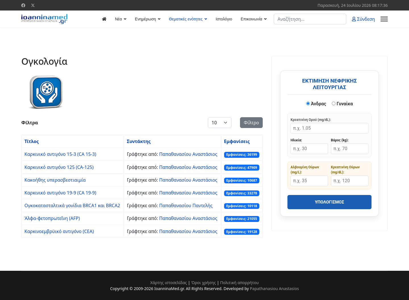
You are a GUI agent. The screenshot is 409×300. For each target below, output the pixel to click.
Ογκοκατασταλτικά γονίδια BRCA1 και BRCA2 (72, 205)
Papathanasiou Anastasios (274, 288)
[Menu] (384, 19)
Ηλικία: (296, 140)
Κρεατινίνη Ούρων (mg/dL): (345, 169)
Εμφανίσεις (237, 141)
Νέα (118, 19)
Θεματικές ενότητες (186, 19)
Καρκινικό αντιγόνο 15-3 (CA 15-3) (60, 154)
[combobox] (310, 19)
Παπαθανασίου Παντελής (185, 205)
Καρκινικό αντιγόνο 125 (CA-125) (59, 167)
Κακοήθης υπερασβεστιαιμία (55, 180)
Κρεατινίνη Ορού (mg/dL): (311, 120)
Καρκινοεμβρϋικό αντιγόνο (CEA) (59, 231)
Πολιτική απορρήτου (239, 282)
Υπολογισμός (329, 202)
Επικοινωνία (251, 19)
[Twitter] (33, 5)
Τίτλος (31, 141)
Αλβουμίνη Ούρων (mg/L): (305, 169)
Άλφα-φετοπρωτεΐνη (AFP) (52, 218)
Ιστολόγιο (224, 19)
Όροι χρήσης (203, 282)
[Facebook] (23, 5)
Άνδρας (316, 103)
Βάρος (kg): (340, 140)
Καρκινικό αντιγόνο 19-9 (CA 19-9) (60, 193)
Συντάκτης (139, 141)
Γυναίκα (342, 103)
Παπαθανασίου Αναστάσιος (188, 154)
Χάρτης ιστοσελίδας (168, 282)
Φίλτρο (251, 122)
